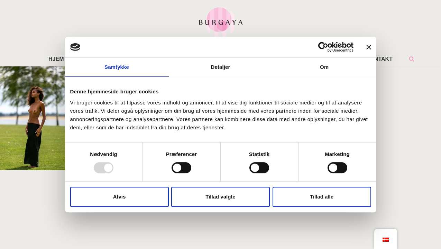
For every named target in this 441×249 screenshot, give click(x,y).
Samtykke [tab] (116, 67)
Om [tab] (324, 67)
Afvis (119, 197)
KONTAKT (379, 59)
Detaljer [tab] (220, 67)
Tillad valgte (220, 197)
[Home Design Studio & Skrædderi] (221, 22)
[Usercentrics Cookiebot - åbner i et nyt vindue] (323, 47)
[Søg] (411, 59)
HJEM (56, 59)
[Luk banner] (368, 47)
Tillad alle (321, 197)
